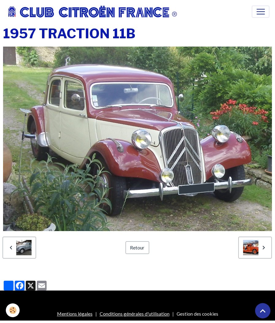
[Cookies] (13, 310)
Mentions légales (75, 314)
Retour (137, 247)
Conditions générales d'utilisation (135, 314)
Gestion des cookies (197, 314)
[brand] (94, 12)
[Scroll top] (262, 310)
